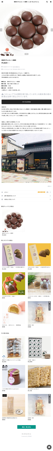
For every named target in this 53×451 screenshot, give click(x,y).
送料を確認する (16, 66)
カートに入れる (27, 102)
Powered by (26, 436)
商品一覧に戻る (26, 427)
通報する (49, 186)
